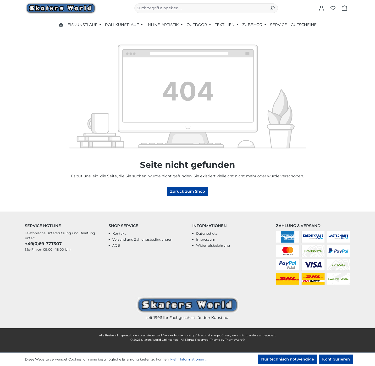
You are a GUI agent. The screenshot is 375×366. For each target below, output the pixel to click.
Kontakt (119, 233)
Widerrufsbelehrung (213, 245)
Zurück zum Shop (187, 191)
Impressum (205, 239)
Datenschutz (206, 233)
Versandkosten (174, 335)
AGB (116, 245)
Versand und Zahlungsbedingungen (142, 239)
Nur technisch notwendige (287, 359)
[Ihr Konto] (321, 8)
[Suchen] (272, 8)
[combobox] (200, 8)
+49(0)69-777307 (43, 243)
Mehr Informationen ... (188, 359)
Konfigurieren (336, 359)
